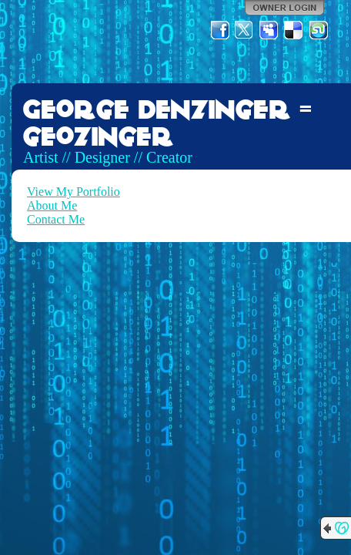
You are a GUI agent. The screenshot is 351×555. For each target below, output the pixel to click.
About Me (52, 205)
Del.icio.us (294, 30)
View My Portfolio (73, 191)
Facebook (220, 30)
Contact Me (56, 219)
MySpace (269, 30)
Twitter (245, 30)
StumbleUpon (318, 30)
